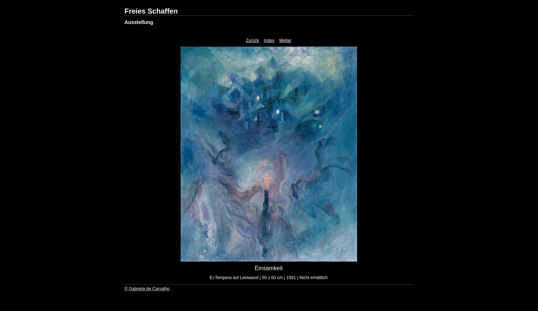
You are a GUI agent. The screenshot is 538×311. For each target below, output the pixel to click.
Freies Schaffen (151, 11)
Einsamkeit (269, 268)
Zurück (252, 40)
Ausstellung (139, 22)
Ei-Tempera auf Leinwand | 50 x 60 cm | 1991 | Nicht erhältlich (269, 277)
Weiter (285, 40)
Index (269, 40)
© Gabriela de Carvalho (147, 288)
